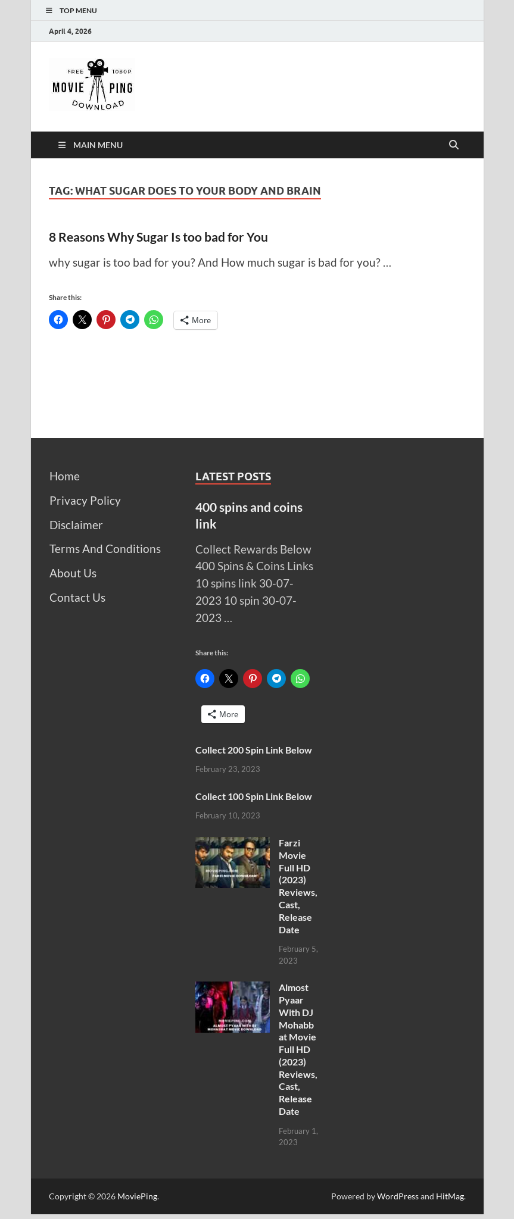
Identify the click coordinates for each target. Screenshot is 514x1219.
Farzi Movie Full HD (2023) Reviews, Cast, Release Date (298, 886)
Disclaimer (76, 525)
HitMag (450, 1196)
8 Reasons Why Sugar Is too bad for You (158, 236)
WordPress (398, 1196)
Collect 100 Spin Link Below (253, 796)
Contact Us (77, 597)
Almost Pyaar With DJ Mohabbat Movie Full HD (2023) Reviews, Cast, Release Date (298, 1049)
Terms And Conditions (105, 548)
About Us (72, 573)
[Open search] (454, 145)
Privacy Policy (85, 500)
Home (64, 476)
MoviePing (137, 1196)
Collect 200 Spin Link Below (253, 749)
